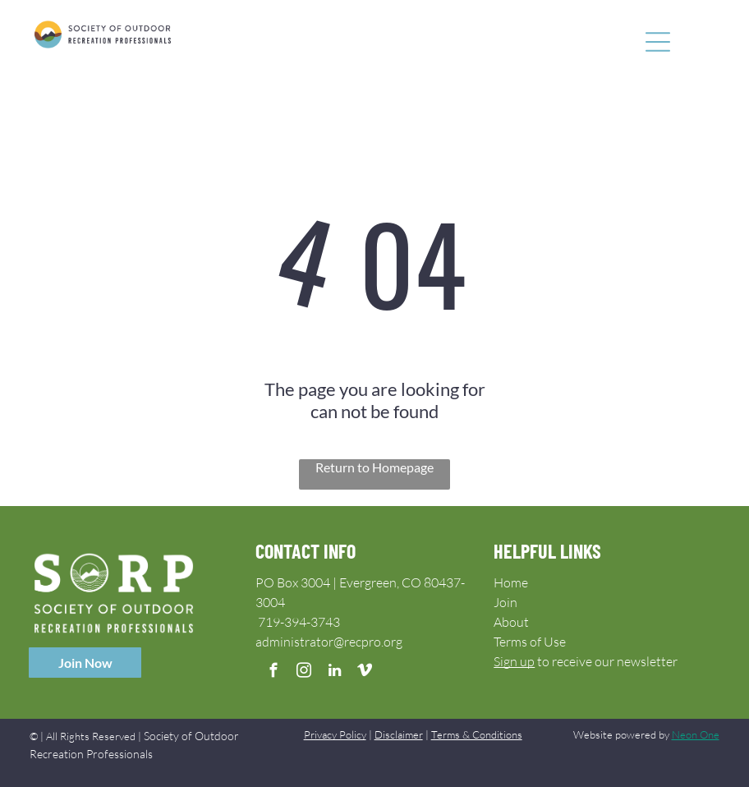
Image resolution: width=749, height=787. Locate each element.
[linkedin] (335, 673)
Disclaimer (398, 734)
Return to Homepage (374, 467)
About (511, 622)
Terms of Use (530, 641)
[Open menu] (658, 42)
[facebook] (274, 673)
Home (511, 582)
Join (505, 602)
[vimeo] (365, 673)
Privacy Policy (335, 734)
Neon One (695, 734)
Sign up (514, 661)
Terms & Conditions (476, 734)
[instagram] (304, 673)
